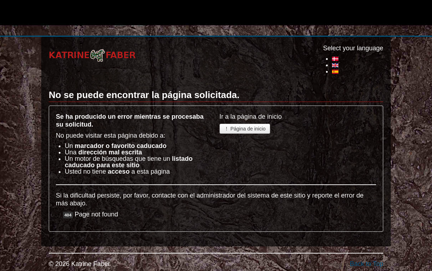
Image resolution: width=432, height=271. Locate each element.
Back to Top (366, 263)
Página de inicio (245, 129)
